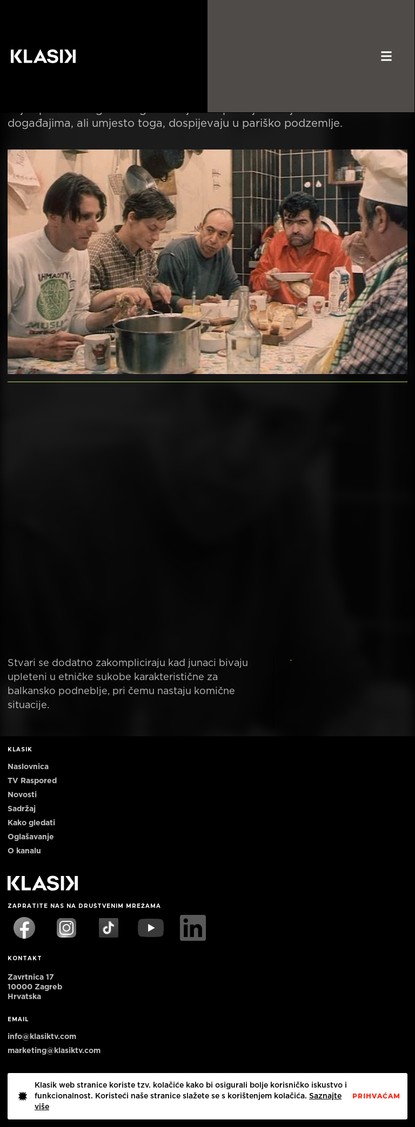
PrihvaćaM (376, 1096)
